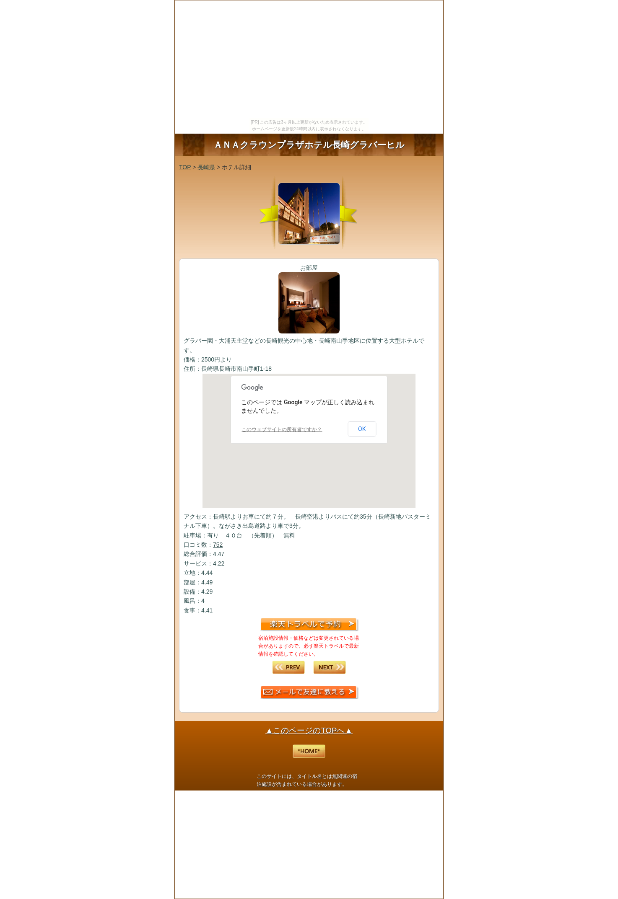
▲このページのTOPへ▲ (309, 730)
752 (218, 544)
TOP (185, 167)
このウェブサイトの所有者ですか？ (281, 429)
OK (362, 429)
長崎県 (206, 167)
